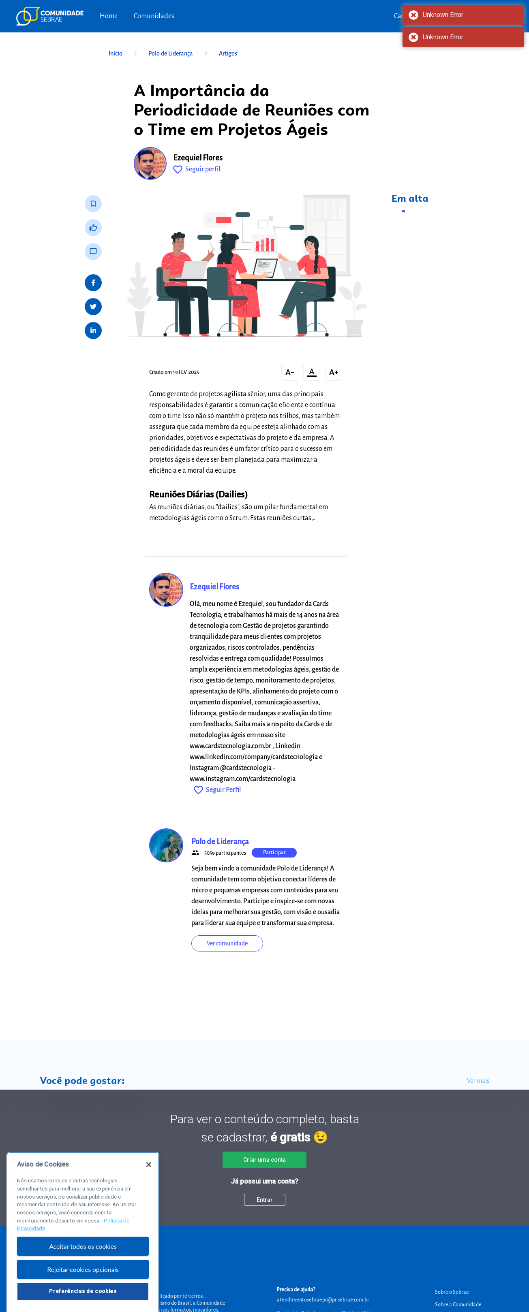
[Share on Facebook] (93, 282)
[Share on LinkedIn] (93, 330)
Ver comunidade (227, 943)
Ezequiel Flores (198, 158)
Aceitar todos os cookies (83, 1258)
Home (109, 16)
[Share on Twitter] (93, 306)
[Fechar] (149, 1177)
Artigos (228, 53)
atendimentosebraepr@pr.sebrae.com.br (323, 1300)
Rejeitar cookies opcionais (83, 1281)
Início (124, 53)
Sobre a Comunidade (458, 1305)
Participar (274, 852)
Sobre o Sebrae (452, 1292)
